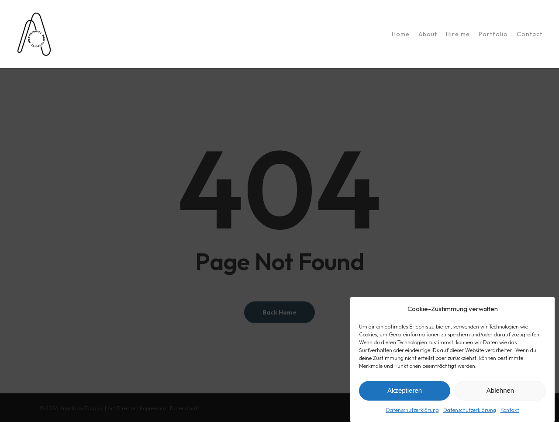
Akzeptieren (404, 392)
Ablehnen (500, 392)
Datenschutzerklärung (412, 411)
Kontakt (509, 411)
